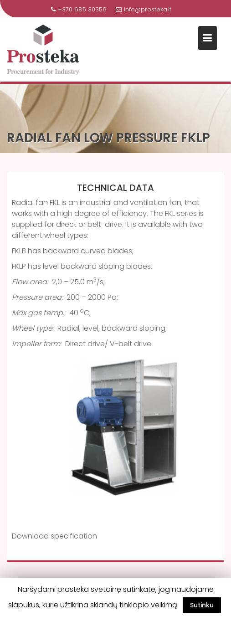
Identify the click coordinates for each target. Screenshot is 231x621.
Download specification (54, 537)
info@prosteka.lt (143, 9)
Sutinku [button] (202, 605)
